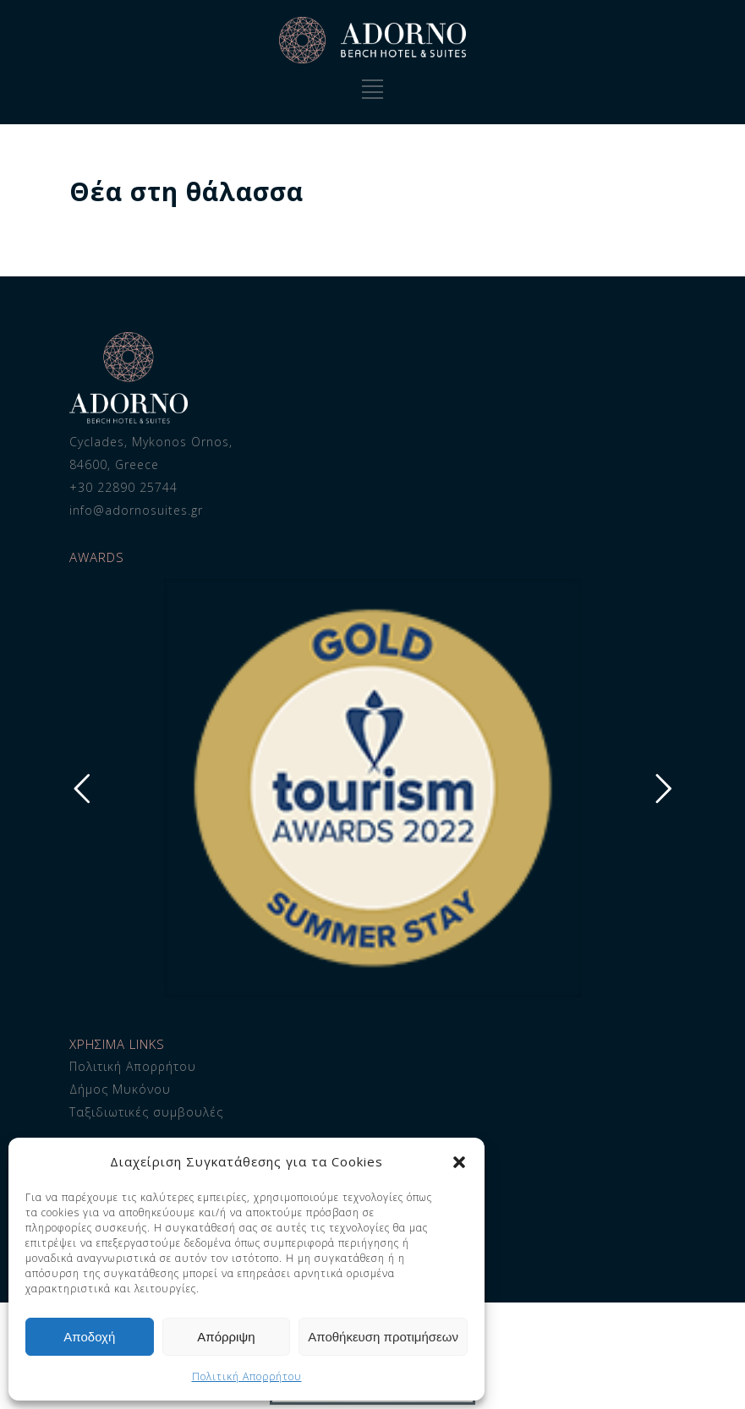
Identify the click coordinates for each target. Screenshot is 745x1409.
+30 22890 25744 (123, 487)
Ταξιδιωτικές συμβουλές (146, 1112)
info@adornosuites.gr (136, 510)
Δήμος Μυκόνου (120, 1089)
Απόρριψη (226, 1337)
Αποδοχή (89, 1337)
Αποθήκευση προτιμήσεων (383, 1337)
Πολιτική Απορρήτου (247, 1376)
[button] (459, 1162)
